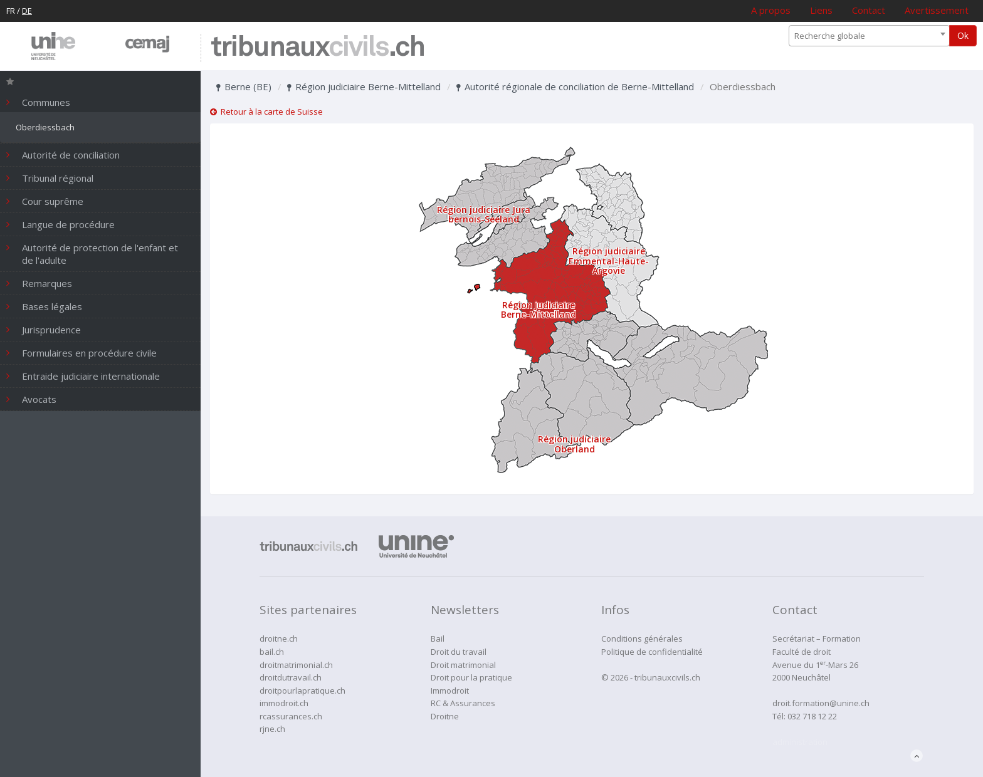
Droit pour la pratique (471, 677)
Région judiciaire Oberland (574, 443)
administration (800, 742)
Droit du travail (458, 651)
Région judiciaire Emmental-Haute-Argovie (609, 260)
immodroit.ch (284, 703)
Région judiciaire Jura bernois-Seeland (483, 214)
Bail (437, 638)
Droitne (445, 716)
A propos (771, 10)
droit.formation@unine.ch (821, 703)
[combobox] (869, 35)
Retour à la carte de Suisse (266, 111)
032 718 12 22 (812, 716)
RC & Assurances (463, 703)
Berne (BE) (243, 86)
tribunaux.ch (317, 48)
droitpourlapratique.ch (302, 690)
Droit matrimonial (463, 664)
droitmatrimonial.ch (296, 664)
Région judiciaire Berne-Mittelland (364, 86)
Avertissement (937, 10)
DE (27, 10)
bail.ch (272, 651)
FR (10, 10)
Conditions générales (642, 638)
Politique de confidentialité (652, 651)
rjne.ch (272, 728)
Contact (868, 10)
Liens (821, 10)
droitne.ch (279, 638)
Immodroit (450, 690)
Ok (963, 35)
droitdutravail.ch (291, 677)
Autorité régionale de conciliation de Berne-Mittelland (575, 86)
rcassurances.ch (291, 716)
